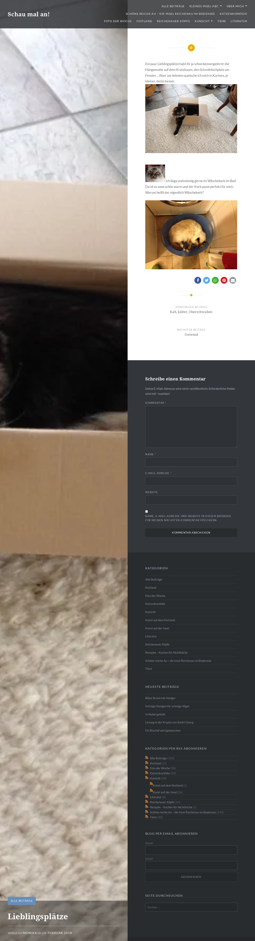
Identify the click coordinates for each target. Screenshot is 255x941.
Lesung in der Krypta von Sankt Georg (169, 722)
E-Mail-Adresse (158, 473)
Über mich (235, 6)
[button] (197, 280)
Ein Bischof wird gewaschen (162, 730)
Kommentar (155, 402)
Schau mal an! (29, 14)
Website (151, 492)
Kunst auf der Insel (157, 628)
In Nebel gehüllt (155, 714)
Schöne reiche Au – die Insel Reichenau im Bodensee (170, 13)
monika (30, 933)
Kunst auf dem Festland (160, 620)
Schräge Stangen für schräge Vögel (167, 706)
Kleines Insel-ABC (204, 6)
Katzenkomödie (233, 13)
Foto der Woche (118, 21)
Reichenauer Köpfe (173, 21)
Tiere (222, 21)
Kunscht (202, 21)
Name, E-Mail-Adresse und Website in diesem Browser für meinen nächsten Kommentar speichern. (188, 518)
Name (150, 454)
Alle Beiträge (173, 6)
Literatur (239, 21)
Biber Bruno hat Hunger (160, 698)
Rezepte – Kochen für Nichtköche (166, 652)
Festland (144, 21)
